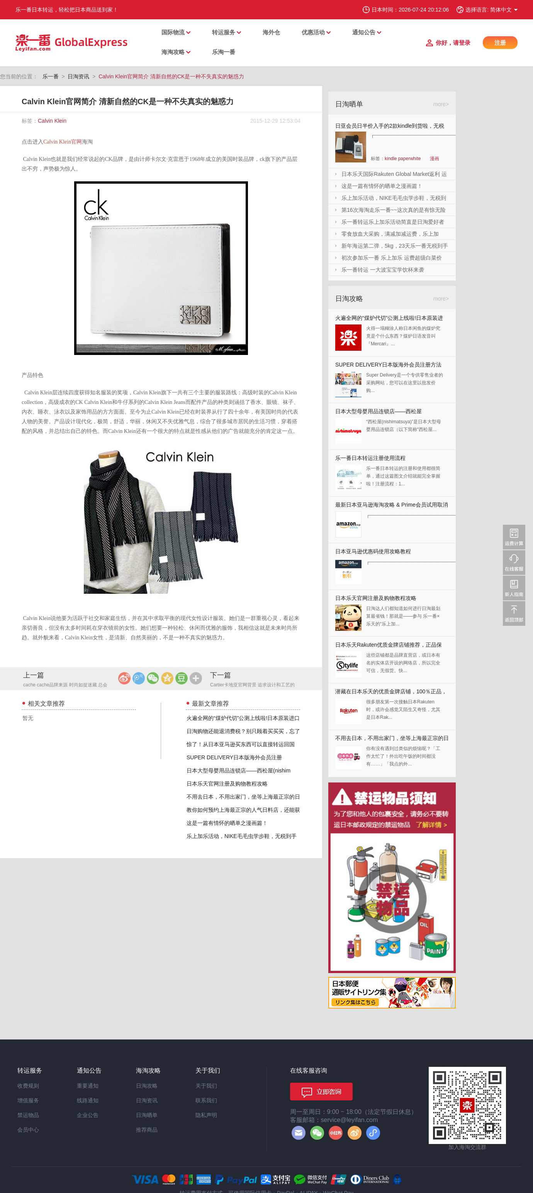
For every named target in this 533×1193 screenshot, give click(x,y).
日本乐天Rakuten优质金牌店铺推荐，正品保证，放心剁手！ (388, 646)
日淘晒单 (147, 1115)
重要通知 (87, 1086)
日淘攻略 (147, 1086)
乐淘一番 (223, 52)
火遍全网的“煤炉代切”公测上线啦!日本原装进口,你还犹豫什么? (389, 319)
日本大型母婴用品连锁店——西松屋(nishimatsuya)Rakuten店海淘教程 (378, 413)
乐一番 (50, 76)
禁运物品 (28, 1115)
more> (441, 104)
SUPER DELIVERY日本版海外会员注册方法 (388, 365)
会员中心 (28, 1130)
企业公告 (87, 1115)
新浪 (124, 678)
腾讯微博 (138, 678)
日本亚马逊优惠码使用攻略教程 (373, 551)
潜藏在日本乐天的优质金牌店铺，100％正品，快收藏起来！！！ (391, 693)
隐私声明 (206, 1115)
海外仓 (271, 32)
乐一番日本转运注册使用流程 (370, 458)
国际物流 (173, 32)
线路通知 (87, 1100)
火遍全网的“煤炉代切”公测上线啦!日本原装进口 (243, 718)
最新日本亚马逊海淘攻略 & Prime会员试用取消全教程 (391, 506)
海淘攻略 (173, 52)
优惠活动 (313, 32)
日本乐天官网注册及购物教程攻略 (227, 784)
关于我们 (206, 1086)
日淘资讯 (78, 76)
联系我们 (206, 1100)
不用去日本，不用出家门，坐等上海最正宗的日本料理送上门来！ (392, 740)
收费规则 (28, 1086)
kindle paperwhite (403, 158)
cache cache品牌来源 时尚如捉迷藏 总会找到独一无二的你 (65, 685)
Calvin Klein (52, 121)
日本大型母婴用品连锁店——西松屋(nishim (238, 770)
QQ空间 (167, 678)
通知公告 (363, 32)
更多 (196, 678)
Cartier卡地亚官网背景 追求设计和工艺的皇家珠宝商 (252, 685)
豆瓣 (181, 678)
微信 (153, 678)
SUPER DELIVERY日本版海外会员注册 (234, 757)
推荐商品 (147, 1130)
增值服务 (28, 1100)
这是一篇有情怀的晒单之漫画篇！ (227, 823)
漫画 (434, 158)
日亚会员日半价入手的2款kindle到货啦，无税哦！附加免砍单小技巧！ (389, 127)
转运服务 (223, 32)
